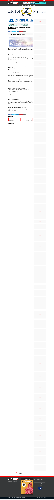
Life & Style (35, 479)
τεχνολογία (43, 483)
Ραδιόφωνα (31, 5)
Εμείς (39, 497)
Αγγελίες (28, 5)
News (19, 29)
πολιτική (35, 483)
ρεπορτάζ (40, 483)
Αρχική (20, 5)
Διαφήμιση (15, 0)
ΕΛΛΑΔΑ (37, 479)
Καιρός (25, 5)
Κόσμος (39, 479)
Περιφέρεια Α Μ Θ (42, 479)
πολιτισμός (38, 483)
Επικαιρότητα (22, 5)
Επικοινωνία (34, 5)
